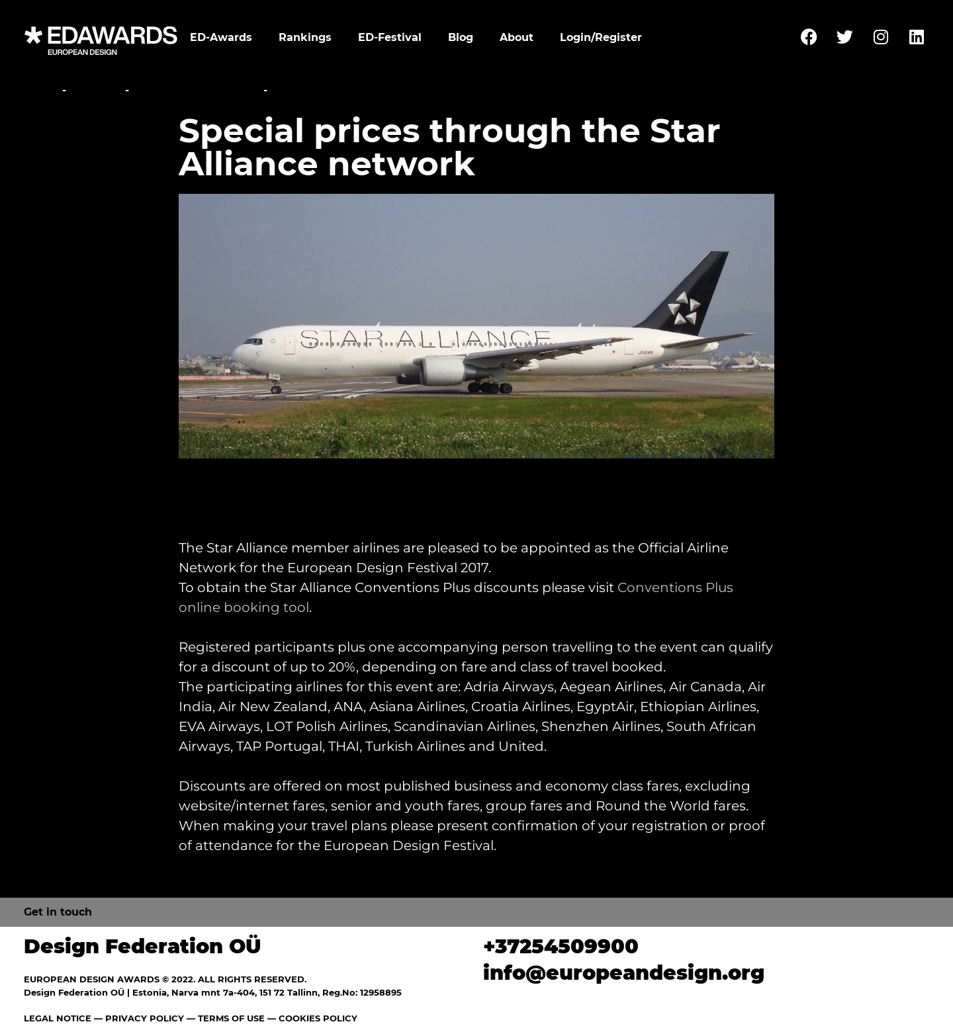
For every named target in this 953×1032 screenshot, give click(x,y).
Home (41, 90)
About (516, 37)
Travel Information (196, 90)
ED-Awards (221, 37)
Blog (460, 37)
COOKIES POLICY (318, 1018)
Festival (95, 90)
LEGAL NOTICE (57, 1018)
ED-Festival (390, 37)
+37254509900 (561, 946)
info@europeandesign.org (623, 973)
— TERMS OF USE (226, 1018)
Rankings (305, 37)
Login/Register (601, 37)
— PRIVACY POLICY (137, 1018)
